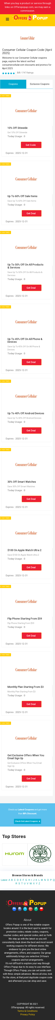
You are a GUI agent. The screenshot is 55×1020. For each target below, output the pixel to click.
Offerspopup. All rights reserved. (28, 1007)
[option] (25, 854)
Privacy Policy (27, 1014)
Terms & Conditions (27, 1011)
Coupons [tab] (13, 84)
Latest (4, 880)
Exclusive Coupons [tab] (39, 84)
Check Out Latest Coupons (27, 821)
